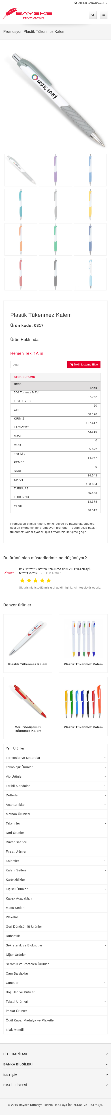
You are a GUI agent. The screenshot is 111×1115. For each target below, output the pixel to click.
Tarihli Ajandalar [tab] (56, 786)
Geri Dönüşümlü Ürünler (24, 926)
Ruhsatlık (13, 936)
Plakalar (12, 917)
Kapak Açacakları (19, 898)
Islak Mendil (15, 1029)
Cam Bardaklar (17, 973)
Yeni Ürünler (15, 748)
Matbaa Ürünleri (18, 814)
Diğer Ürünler (16, 954)
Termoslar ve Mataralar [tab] (56, 758)
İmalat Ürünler (16, 1011)
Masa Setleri (15, 908)
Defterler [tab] (56, 795)
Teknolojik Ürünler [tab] (56, 767)
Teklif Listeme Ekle (84, 364)
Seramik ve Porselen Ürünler (27, 964)
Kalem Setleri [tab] (56, 870)
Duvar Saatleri (16, 842)
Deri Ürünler (15, 833)
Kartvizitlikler (15, 879)
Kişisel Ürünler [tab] (56, 889)
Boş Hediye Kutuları (21, 992)
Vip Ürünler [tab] (56, 776)
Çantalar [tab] (56, 983)
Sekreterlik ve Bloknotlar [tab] (56, 945)
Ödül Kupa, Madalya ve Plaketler (30, 1020)
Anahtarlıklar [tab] (56, 804)
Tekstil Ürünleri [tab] (56, 1001)
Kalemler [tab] (56, 861)
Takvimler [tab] (56, 823)
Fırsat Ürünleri (16, 851)
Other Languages (91, 2)
